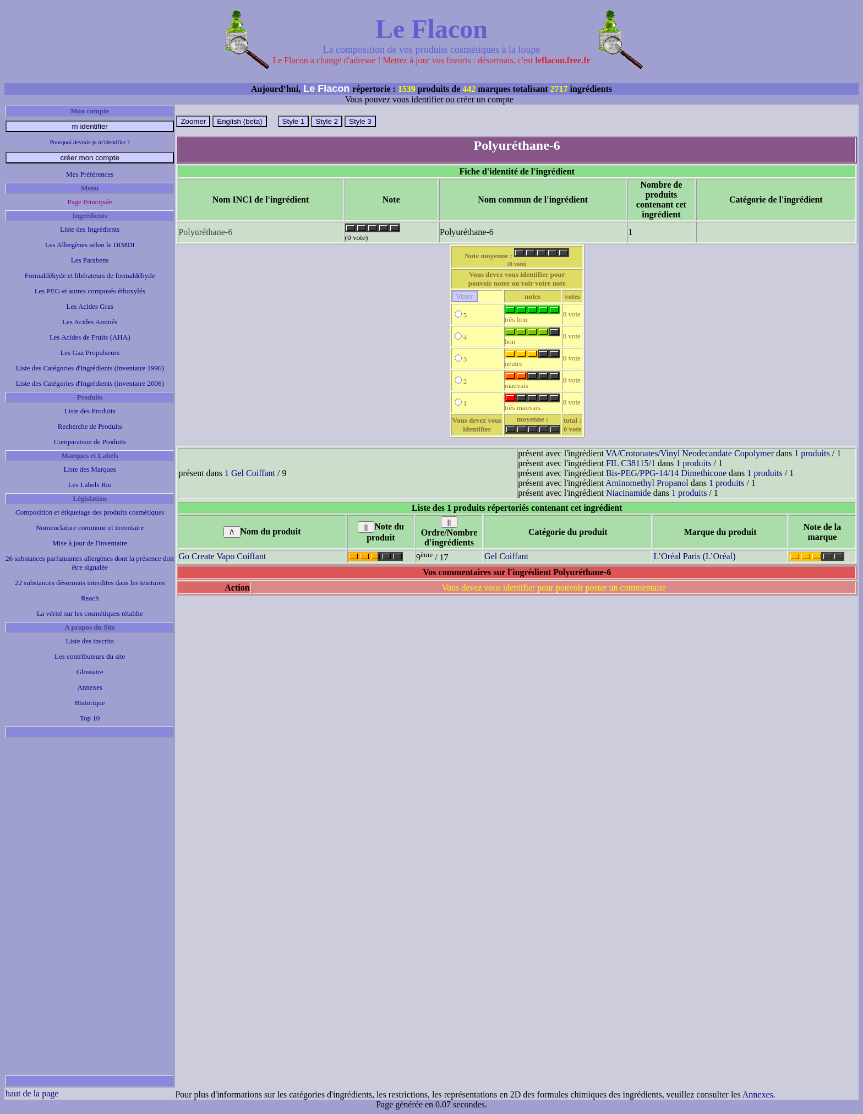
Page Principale (90, 202)
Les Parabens (90, 260)
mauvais (532, 382)
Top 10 (90, 718)
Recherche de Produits (90, 426)
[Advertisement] (90, 906)
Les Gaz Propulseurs (89, 352)
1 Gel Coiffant (250, 473)
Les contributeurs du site (89, 656)
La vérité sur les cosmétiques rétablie (90, 613)
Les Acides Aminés (89, 322)
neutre (532, 360)
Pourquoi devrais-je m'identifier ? (90, 142)
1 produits (811, 453)
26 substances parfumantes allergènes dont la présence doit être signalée (90, 562)
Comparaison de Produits (89, 442)
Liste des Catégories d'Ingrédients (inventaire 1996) (90, 368)
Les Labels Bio (90, 484)
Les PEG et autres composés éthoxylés (90, 291)
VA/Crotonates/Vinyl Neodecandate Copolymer (690, 453)
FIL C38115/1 (631, 463)
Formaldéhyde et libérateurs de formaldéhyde (90, 275)
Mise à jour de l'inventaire (89, 543)
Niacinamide (628, 493)
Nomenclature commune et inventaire (90, 527)
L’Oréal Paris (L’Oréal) (694, 556)
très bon (532, 316)
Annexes (89, 687)
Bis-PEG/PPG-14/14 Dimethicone (666, 473)
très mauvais (532, 404)
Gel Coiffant (506, 556)
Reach (90, 598)
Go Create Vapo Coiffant (222, 556)
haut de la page (32, 1093)
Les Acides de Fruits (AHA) (90, 337)
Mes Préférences (89, 174)
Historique (90, 702)
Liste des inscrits (90, 641)
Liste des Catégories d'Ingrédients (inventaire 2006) (90, 383)
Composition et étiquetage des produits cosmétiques (89, 512)
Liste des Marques (90, 469)
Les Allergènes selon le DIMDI (90, 245)
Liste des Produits (90, 411)
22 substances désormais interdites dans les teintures (90, 582)
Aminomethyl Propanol (647, 483)
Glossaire (90, 672)
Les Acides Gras (90, 306)
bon (532, 338)
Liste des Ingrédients (89, 229)
